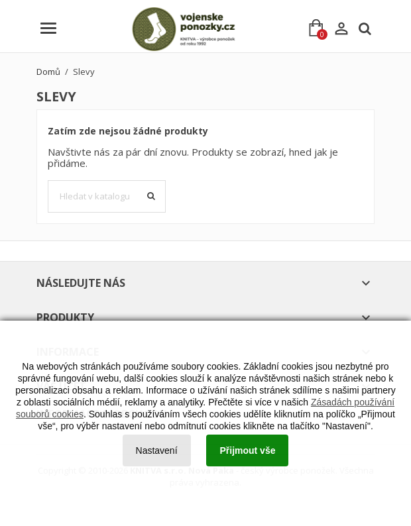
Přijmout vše (247, 450)
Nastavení (157, 450)
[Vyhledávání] (107, 196)
